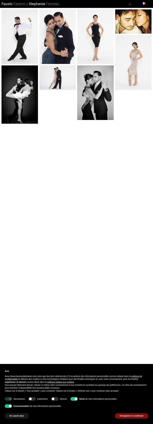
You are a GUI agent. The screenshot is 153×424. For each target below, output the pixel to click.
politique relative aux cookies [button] (60, 382)
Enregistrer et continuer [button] (131, 416)
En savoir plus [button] (17, 416)
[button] (130, 3)
